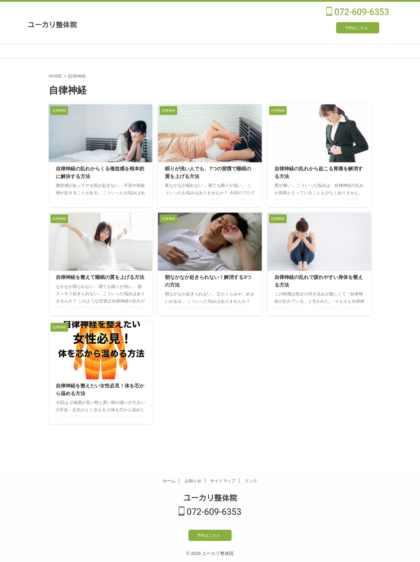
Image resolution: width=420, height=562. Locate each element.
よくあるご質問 (311, 51)
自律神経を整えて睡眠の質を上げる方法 (100, 277)
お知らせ (193, 481)
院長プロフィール (199, 51)
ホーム (169, 481)
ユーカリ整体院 (52, 24)
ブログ (367, 51)
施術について (87, 51)
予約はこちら (356, 28)
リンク (251, 481)
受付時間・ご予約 (255, 51)
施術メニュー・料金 (143, 51)
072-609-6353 (357, 12)
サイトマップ (222, 481)
